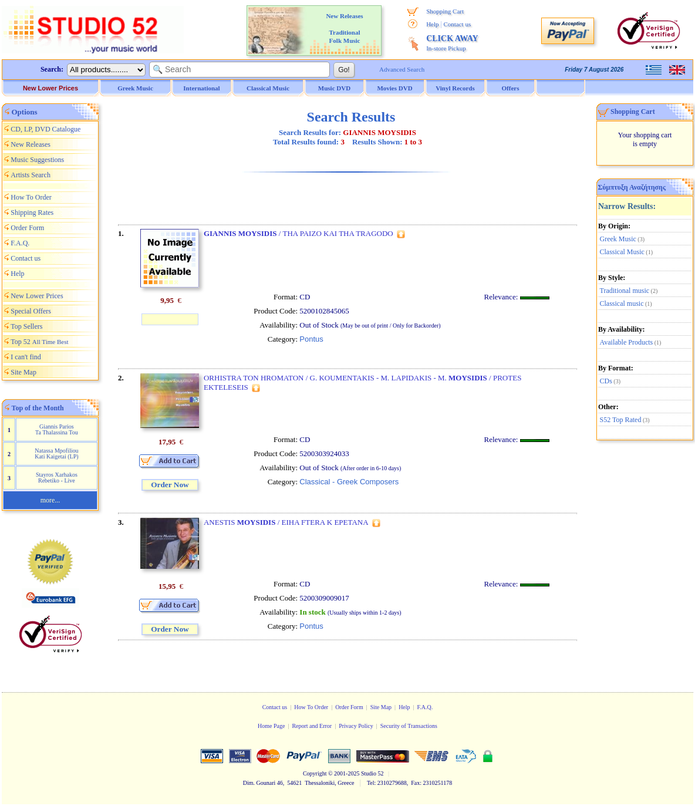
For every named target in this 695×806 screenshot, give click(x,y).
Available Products (626, 342)
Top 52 (39, 342)
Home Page (271, 726)
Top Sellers (26, 326)
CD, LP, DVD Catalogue (45, 129)
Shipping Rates (32, 212)
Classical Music (622, 252)
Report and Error (312, 726)
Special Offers (31, 311)
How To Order (31, 197)
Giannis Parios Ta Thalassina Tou (56, 429)
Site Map (23, 372)
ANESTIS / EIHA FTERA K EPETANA (286, 522)
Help (432, 24)
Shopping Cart (445, 11)
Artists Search (30, 175)
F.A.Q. (20, 243)
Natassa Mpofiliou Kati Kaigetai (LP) (56, 453)
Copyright (315, 773)
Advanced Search (401, 69)
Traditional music (625, 290)
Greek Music (618, 239)
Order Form (27, 228)
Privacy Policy (356, 726)
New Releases (30, 144)
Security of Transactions (408, 726)
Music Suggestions (37, 160)
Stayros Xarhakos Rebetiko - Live (56, 477)
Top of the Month (38, 408)
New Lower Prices (50, 88)
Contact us (457, 24)
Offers (510, 88)
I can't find (26, 357)
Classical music (622, 303)
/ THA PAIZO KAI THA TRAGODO (298, 233)
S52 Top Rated (621, 420)
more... (50, 500)
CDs (606, 381)
